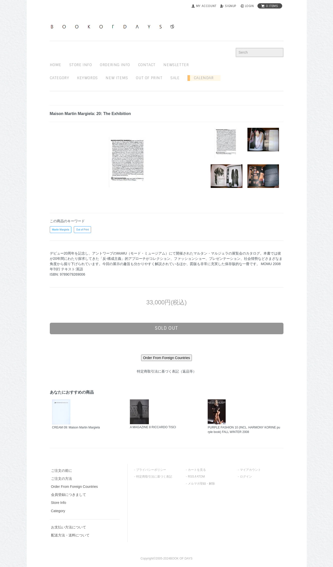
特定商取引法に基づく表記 (154, 476)
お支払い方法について (68, 527)
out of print (149, 77)
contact (147, 64)
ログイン (246, 476)
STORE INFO (80, 64)
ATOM (200, 476)
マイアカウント (250, 470)
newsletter (176, 64)
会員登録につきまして (68, 495)
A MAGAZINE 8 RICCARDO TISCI (153, 427)
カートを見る (197, 470)
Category (59, 77)
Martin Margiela (60, 229)
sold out (166, 328)
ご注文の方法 (61, 479)
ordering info (115, 64)
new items (117, 77)
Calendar (201, 77)
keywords (87, 77)
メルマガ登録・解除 (201, 483)
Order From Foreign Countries (74, 487)
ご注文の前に (61, 471)
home (55, 64)
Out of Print (82, 229)
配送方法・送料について (70, 535)
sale (174, 77)
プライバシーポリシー (151, 470)
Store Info (58, 503)
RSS (191, 476)
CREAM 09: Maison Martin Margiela (76, 427)
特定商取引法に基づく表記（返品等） (166, 371)
